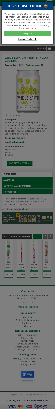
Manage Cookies (27, 39)
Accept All (27, 33)
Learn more (30, 28)
